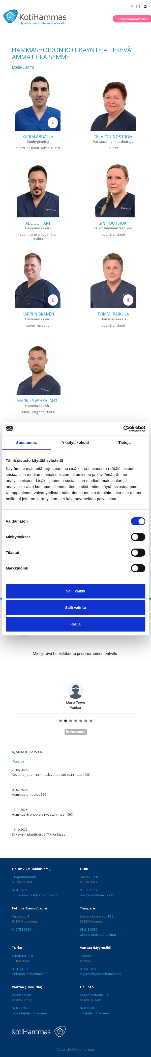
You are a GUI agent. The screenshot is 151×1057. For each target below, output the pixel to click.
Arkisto (17, 761)
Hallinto (87, 987)
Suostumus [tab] (26, 442)
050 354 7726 (89, 890)
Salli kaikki (75, 591)
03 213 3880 (88, 929)
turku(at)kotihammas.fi (29, 974)
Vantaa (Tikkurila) (27, 987)
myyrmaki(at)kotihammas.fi (100, 974)
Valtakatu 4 (20, 916)
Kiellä (75, 624)
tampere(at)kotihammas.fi (99, 934)
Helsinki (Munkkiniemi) (31, 869)
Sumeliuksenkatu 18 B (97, 916)
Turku (17, 947)
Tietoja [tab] (124, 442)
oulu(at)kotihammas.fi (96, 895)
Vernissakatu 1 (23, 995)
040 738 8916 (21, 929)
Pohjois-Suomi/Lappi (29, 908)
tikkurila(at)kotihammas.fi (31, 1013)
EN (138, 6)
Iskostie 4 (87, 955)
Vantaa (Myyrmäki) (95, 947)
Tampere (87, 908)
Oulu (84, 869)
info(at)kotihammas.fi (96, 1013)
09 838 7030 (20, 1008)
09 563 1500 (88, 968)
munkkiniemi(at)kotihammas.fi (35, 895)
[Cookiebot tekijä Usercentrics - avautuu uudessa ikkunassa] (123, 428)
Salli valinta (75, 607)
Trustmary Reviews (76, 732)
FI (132, 6)
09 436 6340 (20, 890)
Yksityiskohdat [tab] (75, 442)
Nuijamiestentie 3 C (94, 995)
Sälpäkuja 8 (89, 877)
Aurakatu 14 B (22, 955)
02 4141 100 (20, 968)
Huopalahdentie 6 (25, 877)
